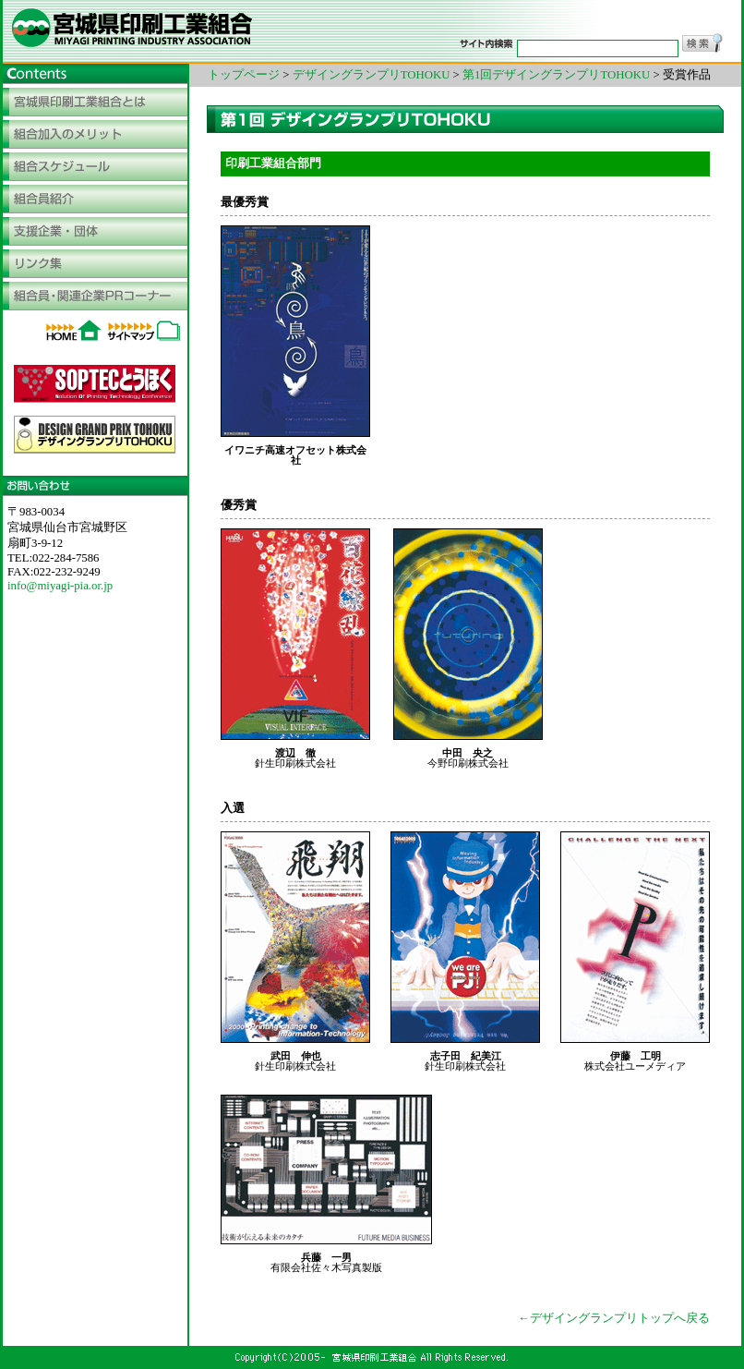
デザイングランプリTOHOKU (371, 74)
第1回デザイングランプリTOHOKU (557, 74)
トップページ (244, 74)
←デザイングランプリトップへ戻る (614, 1318)
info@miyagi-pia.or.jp (60, 585)
